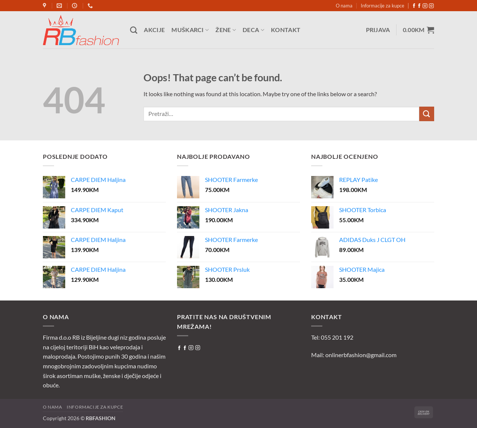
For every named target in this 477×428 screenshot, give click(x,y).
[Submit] (426, 114)
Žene (225, 30)
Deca (253, 30)
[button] (378, 30)
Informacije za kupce (382, 6)
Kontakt (285, 29)
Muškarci (190, 30)
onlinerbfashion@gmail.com (361, 354)
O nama (344, 6)
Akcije (154, 29)
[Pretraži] (133, 30)
